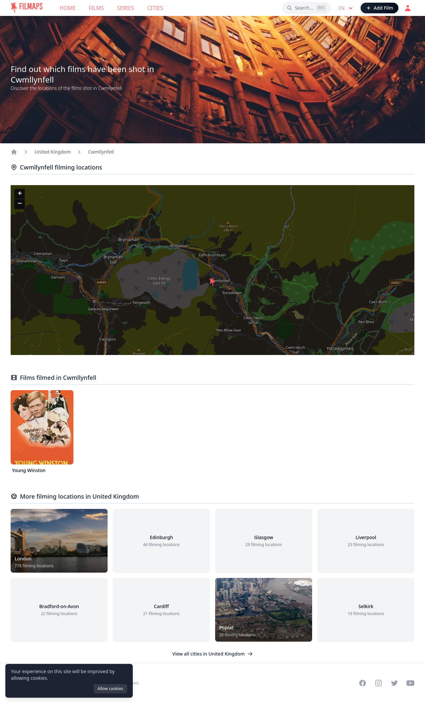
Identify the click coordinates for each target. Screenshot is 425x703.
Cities (155, 8)
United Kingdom (53, 152)
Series (125, 8)
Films (96, 8)
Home (68, 8)
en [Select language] (346, 8)
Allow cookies (110, 688)
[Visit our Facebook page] (363, 683)
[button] (212, 282)
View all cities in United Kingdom (212, 654)
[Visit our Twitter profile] (394, 683)
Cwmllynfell (101, 152)
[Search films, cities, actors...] (307, 8)
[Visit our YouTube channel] (410, 683)
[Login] (408, 8)
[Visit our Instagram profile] (378, 683)
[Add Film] (379, 8)
